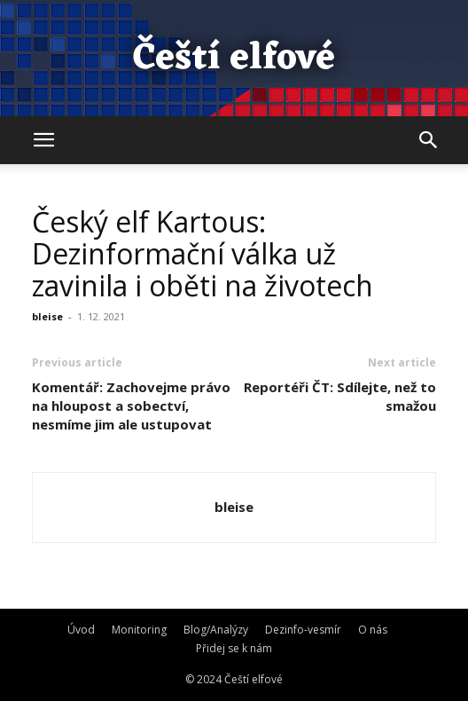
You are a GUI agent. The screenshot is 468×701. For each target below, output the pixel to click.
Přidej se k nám (234, 648)
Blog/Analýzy (215, 629)
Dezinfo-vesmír (303, 629)
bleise (47, 316)
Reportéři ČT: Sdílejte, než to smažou (340, 396)
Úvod (81, 629)
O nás (372, 629)
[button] (44, 140)
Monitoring (139, 629)
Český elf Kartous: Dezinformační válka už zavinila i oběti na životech (202, 253)
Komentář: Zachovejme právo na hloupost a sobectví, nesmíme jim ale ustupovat (131, 405)
